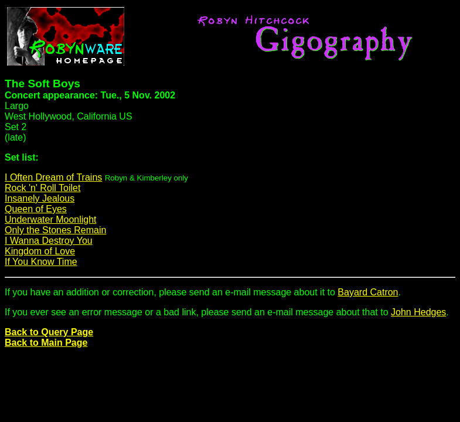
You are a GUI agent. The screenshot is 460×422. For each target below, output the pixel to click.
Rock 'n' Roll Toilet (42, 188)
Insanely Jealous (39, 198)
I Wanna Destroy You (49, 241)
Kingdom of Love (40, 251)
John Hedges (418, 312)
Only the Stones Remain (55, 230)
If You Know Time (41, 262)
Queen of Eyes (36, 209)
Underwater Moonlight (51, 219)
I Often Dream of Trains (53, 177)
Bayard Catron (368, 292)
